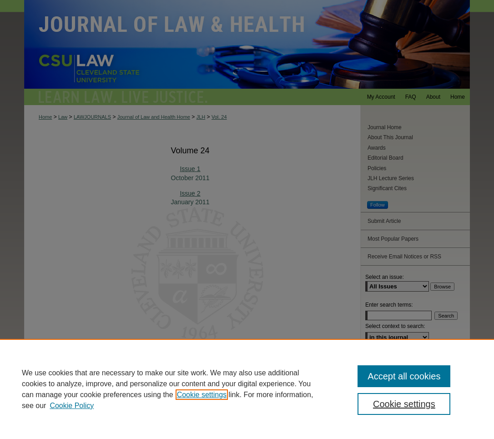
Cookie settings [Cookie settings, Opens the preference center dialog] (404, 404)
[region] (247, 389)
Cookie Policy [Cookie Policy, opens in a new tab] (72, 405)
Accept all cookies (404, 376)
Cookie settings (202, 395)
